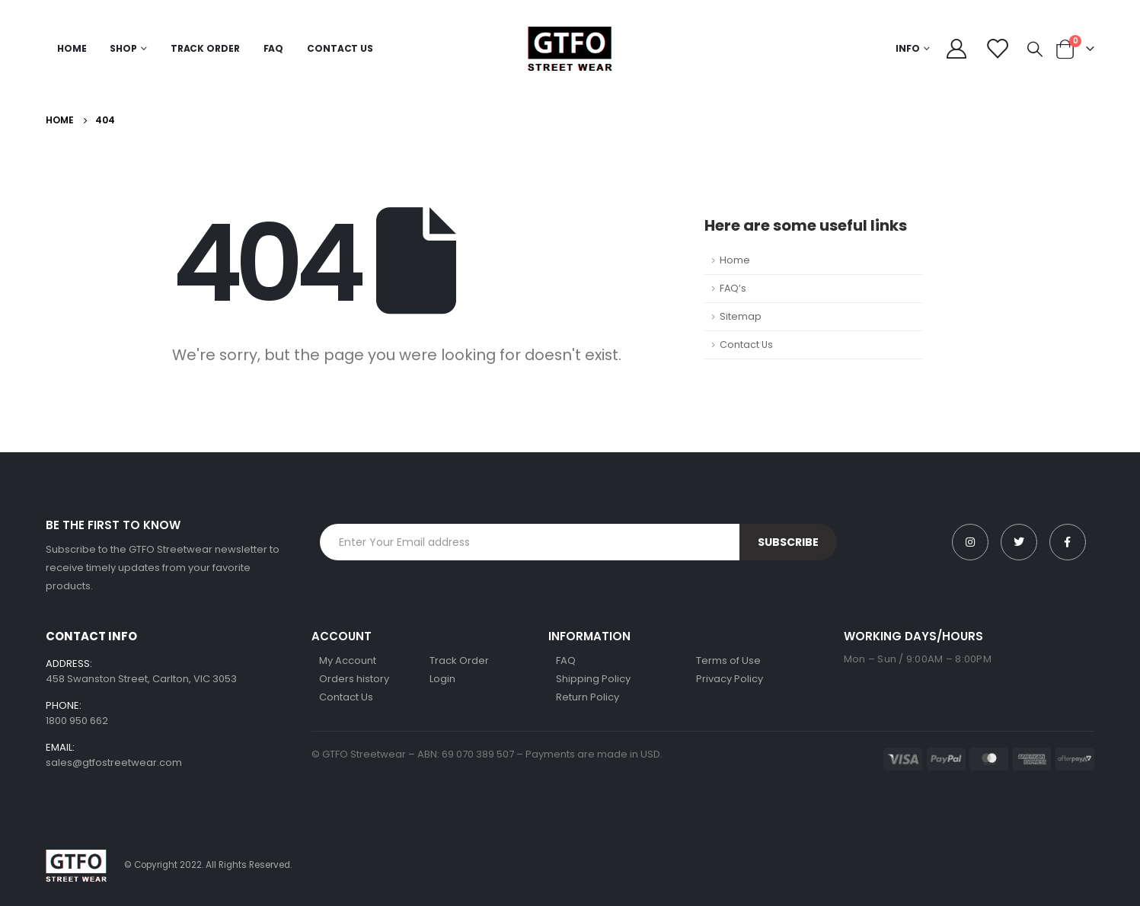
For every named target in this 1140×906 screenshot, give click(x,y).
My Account (347, 660)
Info (908, 48)
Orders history (354, 679)
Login (442, 679)
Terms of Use (728, 660)
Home (72, 48)
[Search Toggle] (1035, 49)
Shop (123, 48)
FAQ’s (733, 288)
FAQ (273, 48)
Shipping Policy (593, 679)
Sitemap (741, 316)
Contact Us (340, 48)
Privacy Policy (729, 679)
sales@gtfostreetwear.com (114, 762)
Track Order (205, 48)
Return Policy (587, 697)
